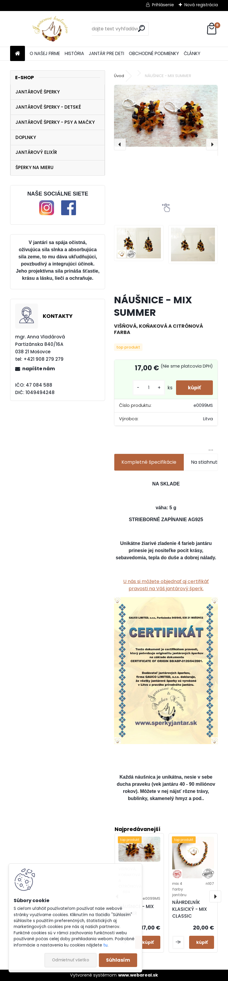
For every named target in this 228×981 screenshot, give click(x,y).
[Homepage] (17, 53)
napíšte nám (38, 368)
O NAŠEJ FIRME (45, 53)
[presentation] (120, 144)
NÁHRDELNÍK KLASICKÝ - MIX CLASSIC (189, 909)
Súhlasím (118, 960)
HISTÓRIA (74, 53)
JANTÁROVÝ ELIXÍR (36, 152)
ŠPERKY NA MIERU (34, 167)
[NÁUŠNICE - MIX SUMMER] (166, 116)
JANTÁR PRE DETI (106, 53)
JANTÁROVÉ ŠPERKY (37, 92)
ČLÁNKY (192, 53)
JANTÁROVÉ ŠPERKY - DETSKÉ (48, 107)
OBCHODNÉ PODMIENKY (154, 53)
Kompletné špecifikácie (148, 462)
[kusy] (149, 387)
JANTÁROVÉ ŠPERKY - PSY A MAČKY (55, 122)
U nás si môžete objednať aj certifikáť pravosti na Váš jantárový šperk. (166, 585)
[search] (141, 28)
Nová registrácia (201, 5)
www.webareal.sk (138, 975)
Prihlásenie (163, 5)
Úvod (119, 76)
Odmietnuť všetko (70, 960)
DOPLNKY (25, 137)
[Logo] (51, 29)
